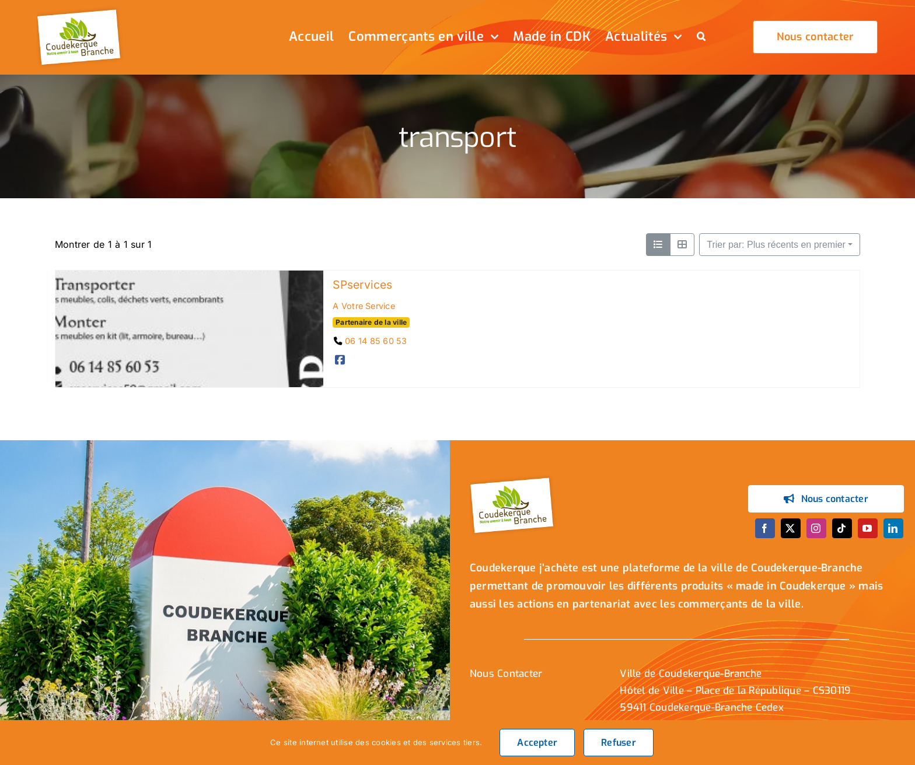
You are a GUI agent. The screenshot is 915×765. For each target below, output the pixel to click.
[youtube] (868, 528)
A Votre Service (364, 306)
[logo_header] (80, 10)
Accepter (537, 742)
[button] (701, 37)
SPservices (362, 285)
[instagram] (816, 528)
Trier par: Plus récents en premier (776, 245)
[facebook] (765, 528)
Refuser (618, 742)
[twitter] (791, 528)
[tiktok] (842, 528)
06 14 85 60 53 (376, 341)
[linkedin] (893, 528)
